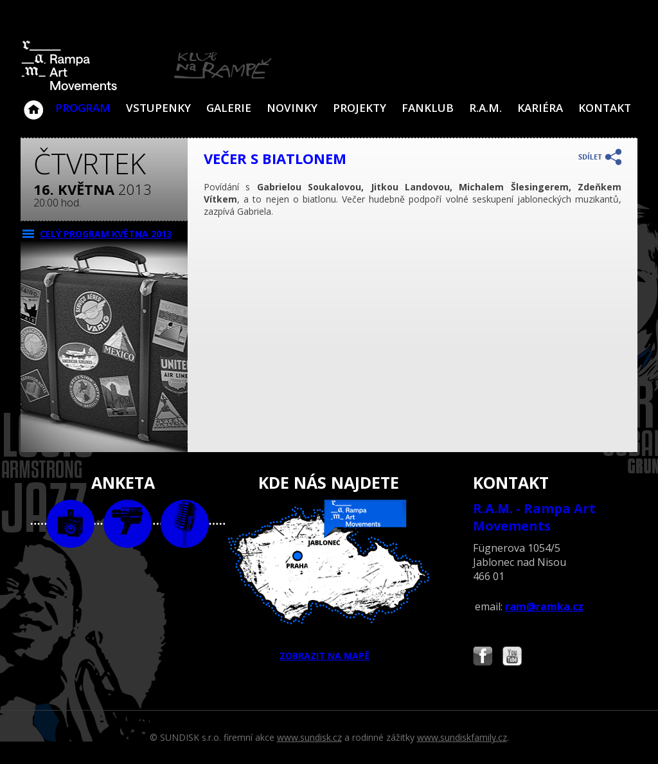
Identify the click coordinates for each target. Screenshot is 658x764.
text (185, 524)
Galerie (228, 107)
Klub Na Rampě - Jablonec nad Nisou (33, 103)
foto (70, 524)
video (127, 524)
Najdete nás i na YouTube (512, 657)
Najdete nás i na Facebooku (482, 657)
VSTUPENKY (158, 107)
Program (83, 107)
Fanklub (428, 107)
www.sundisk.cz (309, 737)
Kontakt (604, 107)
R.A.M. (485, 107)
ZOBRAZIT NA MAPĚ (329, 581)
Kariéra (540, 107)
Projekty (359, 107)
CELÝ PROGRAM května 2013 (106, 234)
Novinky (292, 107)
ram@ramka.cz (544, 606)
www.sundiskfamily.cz (462, 737)
